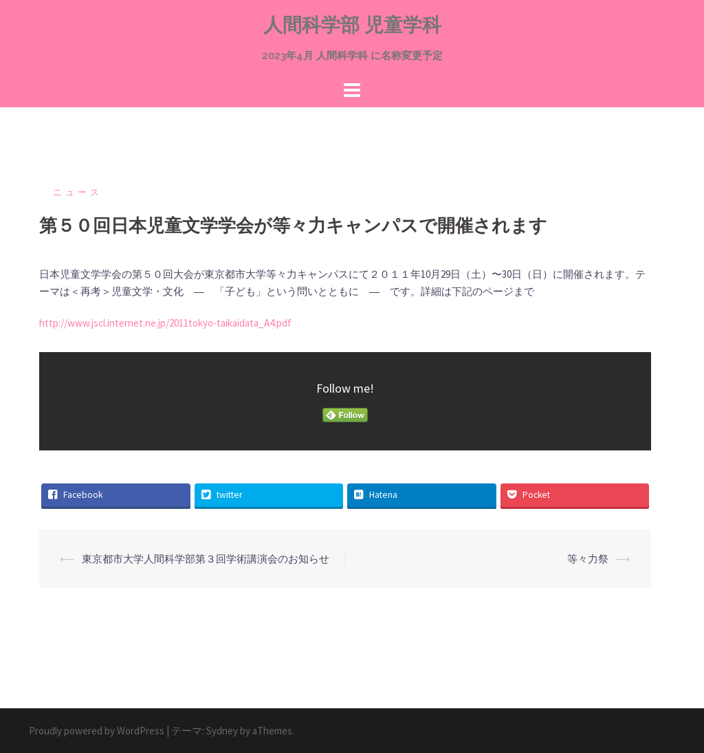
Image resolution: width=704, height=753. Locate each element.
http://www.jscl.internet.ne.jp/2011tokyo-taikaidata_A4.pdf (165, 322)
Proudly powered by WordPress (96, 730)
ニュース (77, 192)
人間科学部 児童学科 (352, 25)
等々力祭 (587, 558)
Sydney (222, 730)
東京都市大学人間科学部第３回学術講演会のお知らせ (205, 558)
